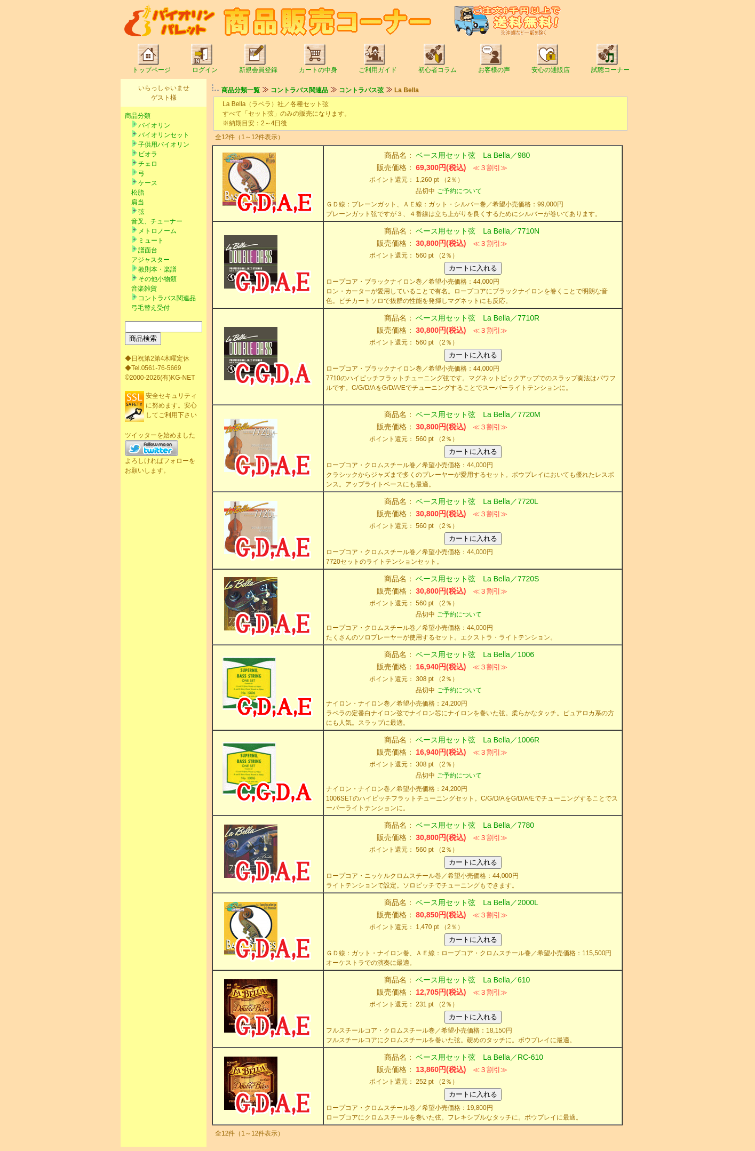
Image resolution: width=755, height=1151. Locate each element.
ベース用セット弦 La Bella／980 (473, 155)
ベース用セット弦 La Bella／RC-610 (479, 1057)
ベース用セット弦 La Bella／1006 (475, 654)
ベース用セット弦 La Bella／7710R (477, 318)
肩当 (137, 202)
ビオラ (147, 154)
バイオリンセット (163, 135)
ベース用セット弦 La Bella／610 (473, 980)
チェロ (147, 163)
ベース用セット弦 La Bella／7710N (477, 231)
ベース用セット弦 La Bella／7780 (475, 825)
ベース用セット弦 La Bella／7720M (478, 414)
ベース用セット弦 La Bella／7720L (477, 501)
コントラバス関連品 (167, 298)
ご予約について (459, 191)
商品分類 (137, 115)
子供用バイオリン (163, 144)
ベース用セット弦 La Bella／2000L (477, 902)
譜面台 (147, 250)
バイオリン (154, 125)
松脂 (137, 192)
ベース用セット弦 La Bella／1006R (477, 740)
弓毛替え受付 (150, 307)
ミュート (151, 240)
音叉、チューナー (156, 221)
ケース (147, 183)
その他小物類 (157, 279)
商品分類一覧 (240, 90)
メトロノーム (157, 231)
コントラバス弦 (361, 90)
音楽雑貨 (144, 288)
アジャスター (150, 259)
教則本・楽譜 (157, 269)
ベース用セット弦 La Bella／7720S (477, 578)
